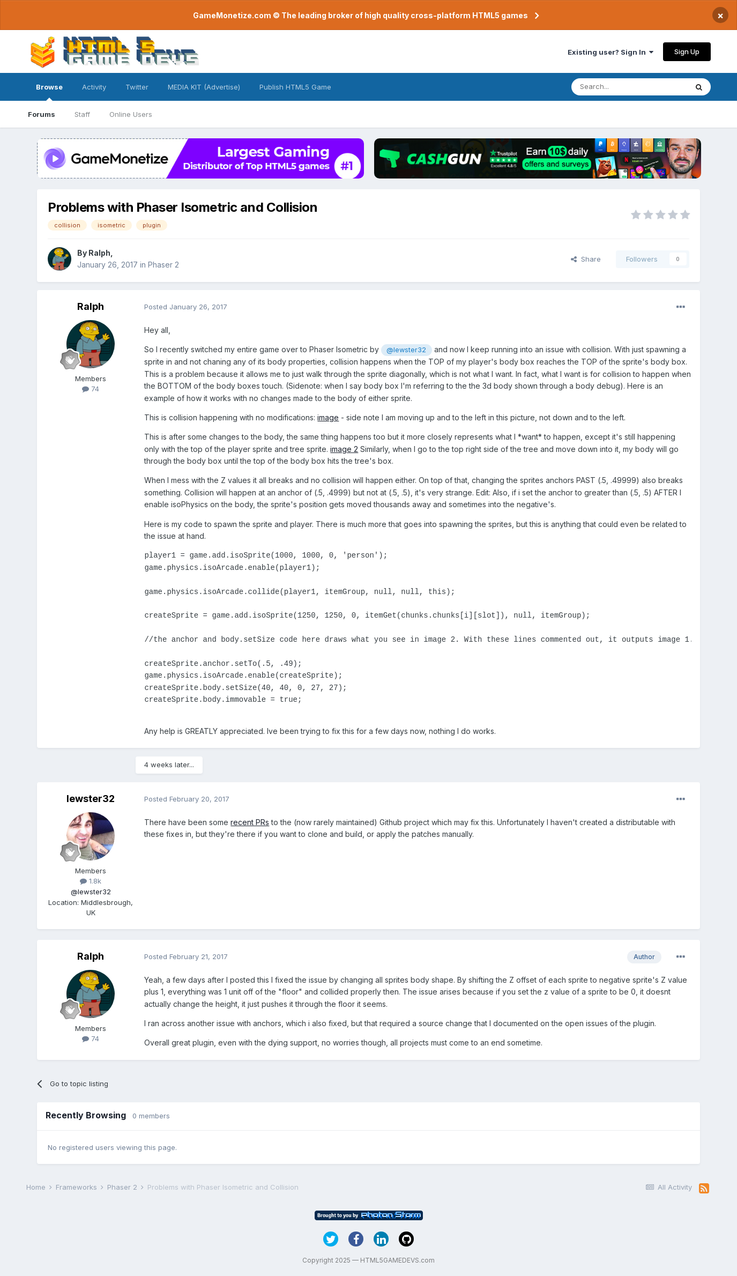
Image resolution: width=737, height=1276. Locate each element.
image (328, 417)
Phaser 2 (163, 264)
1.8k (90, 881)
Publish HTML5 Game (295, 87)
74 (90, 388)
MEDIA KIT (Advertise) (204, 87)
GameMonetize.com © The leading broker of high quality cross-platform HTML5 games (360, 15)
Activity (94, 87)
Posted (185, 306)
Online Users (130, 114)
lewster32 (90, 798)
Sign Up (686, 51)
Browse (49, 92)
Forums (41, 114)
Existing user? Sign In (610, 52)
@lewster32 (406, 350)
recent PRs (249, 822)
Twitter (136, 87)
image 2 (344, 449)
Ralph (99, 252)
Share (586, 259)
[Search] (629, 86)
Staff (82, 114)
